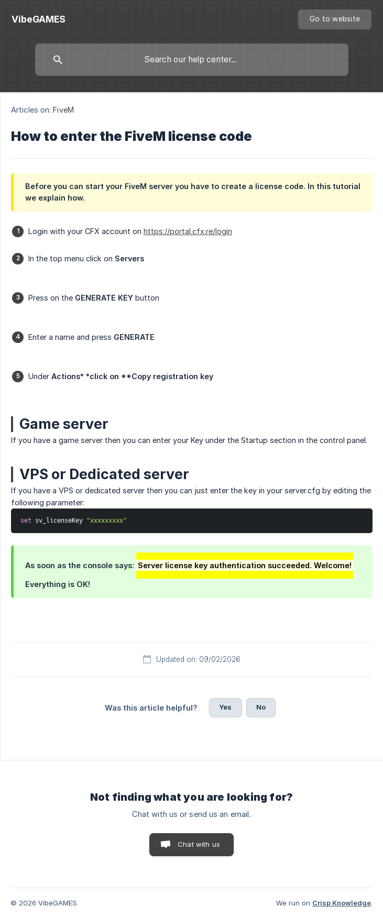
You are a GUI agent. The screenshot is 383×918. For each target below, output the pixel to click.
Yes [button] (225, 707)
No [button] (261, 707)
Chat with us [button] (199, 844)
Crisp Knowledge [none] (341, 903)
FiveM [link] (63, 109)
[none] (38, 19)
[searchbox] (191, 59)
